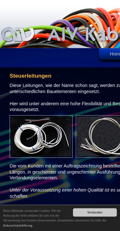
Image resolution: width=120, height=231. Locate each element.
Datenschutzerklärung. (18, 226)
